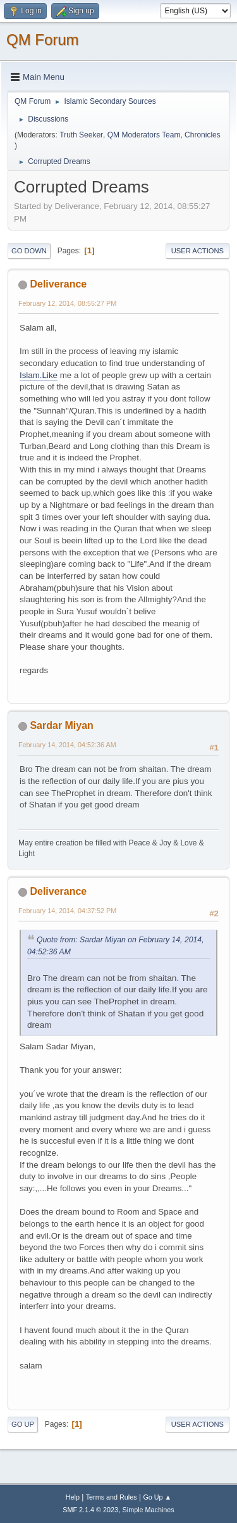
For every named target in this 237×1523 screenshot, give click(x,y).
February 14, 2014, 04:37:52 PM (67, 910)
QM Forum (42, 39)
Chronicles (203, 134)
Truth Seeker (81, 134)
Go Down (29, 251)
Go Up (22, 1424)
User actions (197, 251)
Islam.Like (39, 375)
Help (73, 1497)
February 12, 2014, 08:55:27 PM (67, 303)
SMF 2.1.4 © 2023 (90, 1510)
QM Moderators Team (144, 134)
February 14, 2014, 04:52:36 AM (67, 745)
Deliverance (58, 284)
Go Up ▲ (157, 1497)
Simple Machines (148, 1510)
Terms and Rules (111, 1497)
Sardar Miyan (61, 725)
